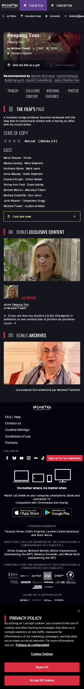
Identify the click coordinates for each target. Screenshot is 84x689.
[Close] (79, 611)
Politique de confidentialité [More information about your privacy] (32, 645)
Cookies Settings (42, 654)
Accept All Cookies (42, 680)
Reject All (42, 667)
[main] (42, 647)
